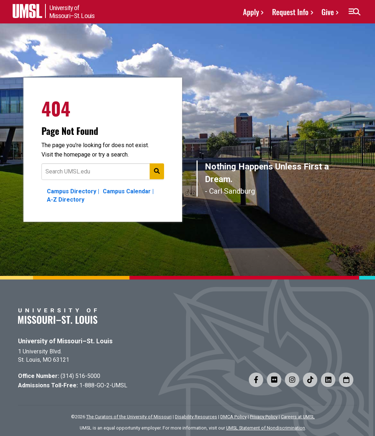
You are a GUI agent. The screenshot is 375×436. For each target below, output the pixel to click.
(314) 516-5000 (80, 376)
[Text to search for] (102, 171)
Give (328, 11)
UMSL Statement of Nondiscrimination (265, 428)
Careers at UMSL (298, 416)
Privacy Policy (264, 416)
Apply (251, 11)
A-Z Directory (65, 199)
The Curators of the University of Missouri (129, 416)
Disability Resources (196, 416)
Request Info (290, 11)
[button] (354, 12)
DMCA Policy (233, 416)
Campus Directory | (73, 191)
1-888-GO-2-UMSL (103, 385)
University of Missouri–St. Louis (65, 341)
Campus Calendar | (128, 191)
